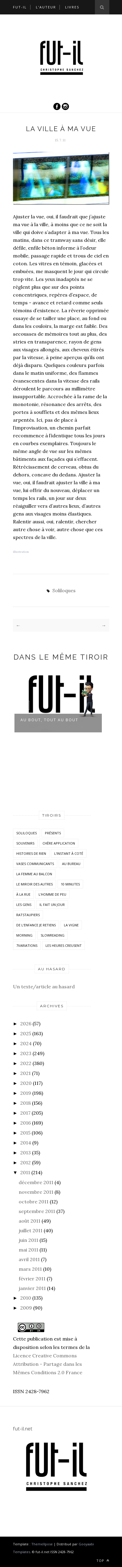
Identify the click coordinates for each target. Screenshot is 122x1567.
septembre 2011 (37, 1211)
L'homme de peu (52, 894)
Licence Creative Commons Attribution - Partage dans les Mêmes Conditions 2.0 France (47, 1364)
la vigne (71, 925)
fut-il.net (22, 1428)
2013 (25, 1153)
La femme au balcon (34, 874)
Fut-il (20, 7)
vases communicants (35, 863)
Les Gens (23, 904)
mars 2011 (30, 1269)
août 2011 (29, 1221)
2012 (25, 1162)
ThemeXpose (42, 1544)
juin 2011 (28, 1240)
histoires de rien (31, 853)
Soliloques (64, 590)
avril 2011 (29, 1259)
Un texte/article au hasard (44, 987)
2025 (25, 1033)
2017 (25, 1113)
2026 (25, 1024)
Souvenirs (25, 843)
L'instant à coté (68, 853)
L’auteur (46, 7)
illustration (21, 552)
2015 (25, 1133)
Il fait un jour (52, 904)
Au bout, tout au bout (49, 719)
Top (102, 1560)
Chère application (58, 843)
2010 (25, 1298)
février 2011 (32, 1279)
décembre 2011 (36, 1182)
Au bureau (71, 863)
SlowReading (52, 935)
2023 (25, 1053)
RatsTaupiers (28, 915)
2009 (26, 1308)
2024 (26, 1043)
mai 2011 (28, 1250)
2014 (25, 1143)
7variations (26, 945)
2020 (26, 1083)
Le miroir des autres (34, 884)
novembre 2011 (36, 1192)
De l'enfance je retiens (36, 925)
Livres (72, 7)
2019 (25, 1093)
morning (24, 935)
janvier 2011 (32, 1288)
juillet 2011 (30, 1230)
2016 (25, 1123)
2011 (25, 1172)
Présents (53, 833)
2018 (25, 1103)
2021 (25, 1073)
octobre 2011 (33, 1202)
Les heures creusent (63, 945)
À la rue (23, 894)
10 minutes (70, 884)
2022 (25, 1063)
